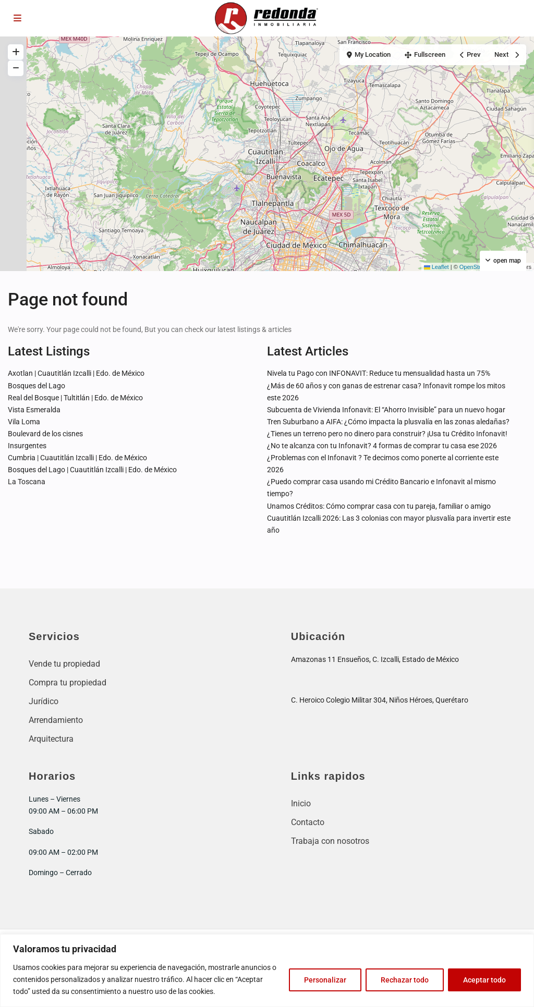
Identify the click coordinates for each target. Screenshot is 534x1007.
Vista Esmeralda (34, 410)
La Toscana (26, 481)
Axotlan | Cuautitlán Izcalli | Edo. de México (76, 373)
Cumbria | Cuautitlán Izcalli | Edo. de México (77, 457)
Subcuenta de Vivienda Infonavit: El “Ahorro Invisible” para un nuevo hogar (386, 410)
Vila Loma (24, 421)
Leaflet (436, 267)
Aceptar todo (484, 980)
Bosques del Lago (36, 386)
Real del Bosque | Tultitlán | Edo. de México (75, 398)
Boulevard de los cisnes (45, 433)
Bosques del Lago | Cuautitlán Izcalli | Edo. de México (92, 469)
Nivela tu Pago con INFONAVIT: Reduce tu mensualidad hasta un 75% (378, 373)
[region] (267, 970)
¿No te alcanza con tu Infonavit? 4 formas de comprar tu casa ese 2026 (382, 445)
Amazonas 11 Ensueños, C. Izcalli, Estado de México (375, 659)
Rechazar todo (405, 980)
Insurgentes (27, 445)
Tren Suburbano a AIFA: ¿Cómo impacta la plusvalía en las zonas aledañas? (388, 421)
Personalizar (325, 980)
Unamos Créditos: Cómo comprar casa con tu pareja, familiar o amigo (379, 506)
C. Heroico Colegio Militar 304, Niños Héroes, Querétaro (379, 700)
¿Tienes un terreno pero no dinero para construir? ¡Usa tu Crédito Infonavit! (387, 433)
